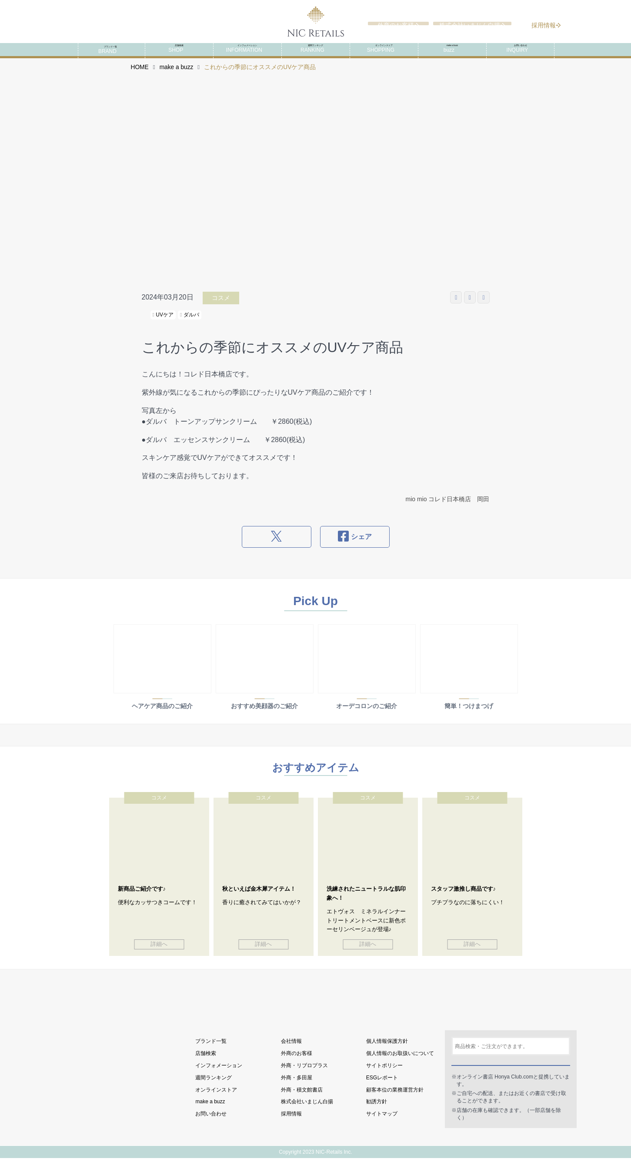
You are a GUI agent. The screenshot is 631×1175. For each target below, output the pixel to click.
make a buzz (177, 78)
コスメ (221, 309)
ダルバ (189, 326)
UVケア (163, 326)
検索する (510, 1077)
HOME (140, 78)
